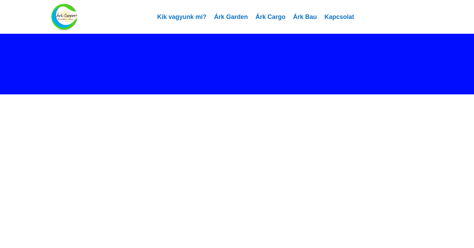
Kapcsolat (339, 16)
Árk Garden (231, 16)
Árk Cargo (271, 16)
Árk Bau (305, 16)
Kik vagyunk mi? (181, 16)
